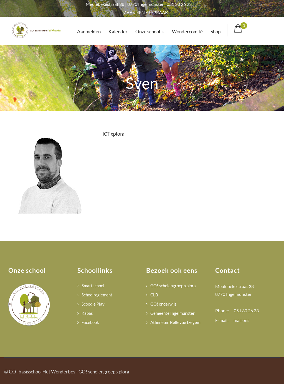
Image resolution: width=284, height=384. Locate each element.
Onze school (149, 31)
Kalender (118, 31)
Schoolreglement (97, 294)
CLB (154, 294)
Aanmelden (89, 31)
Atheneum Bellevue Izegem (175, 322)
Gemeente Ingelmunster (172, 313)
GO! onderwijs (163, 303)
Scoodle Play (93, 303)
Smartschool (93, 285)
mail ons (241, 320)
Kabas (87, 313)
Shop (215, 31)
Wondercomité (187, 31)
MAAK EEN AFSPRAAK (145, 12)
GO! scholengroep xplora (173, 285)
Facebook (90, 322)
